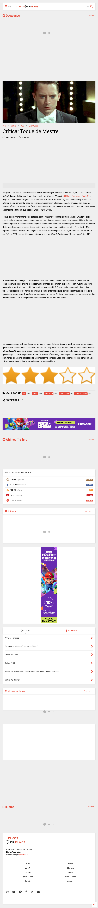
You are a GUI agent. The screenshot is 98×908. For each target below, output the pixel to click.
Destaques (11, 15)
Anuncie (70, 881)
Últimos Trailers (15, 439)
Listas (8, 807)
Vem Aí (27, 868)
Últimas (10, 511)
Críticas (70, 872)
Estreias (28, 872)
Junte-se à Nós (70, 877)
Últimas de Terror (15, 691)
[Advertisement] (49, 59)
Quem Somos (28, 877)
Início (5, 126)
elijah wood (33, 126)
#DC (22, 126)
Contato (28, 881)
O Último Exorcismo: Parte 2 (75, 196)
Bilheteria (70, 868)
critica (13, 126)
